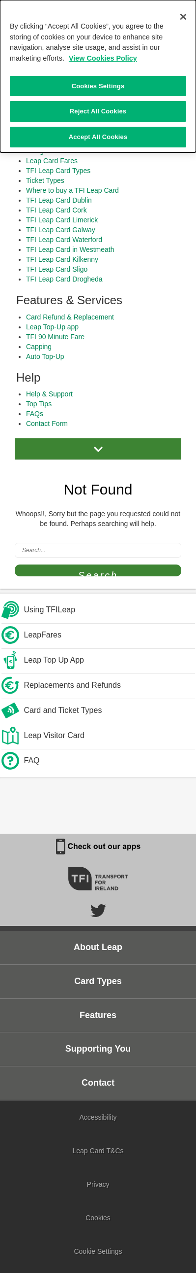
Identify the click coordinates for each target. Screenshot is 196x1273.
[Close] (183, 15)
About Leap (98, 947)
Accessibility (97, 1117)
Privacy (98, 1184)
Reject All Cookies (98, 110)
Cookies (98, 1218)
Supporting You (98, 1049)
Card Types (98, 981)
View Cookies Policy (103, 57)
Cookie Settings (98, 1251)
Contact (98, 1083)
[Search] (98, 550)
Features (98, 1015)
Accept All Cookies (98, 136)
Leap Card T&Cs (97, 1151)
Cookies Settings (98, 85)
